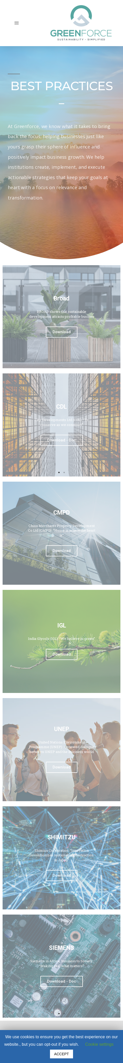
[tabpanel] (61, 424)
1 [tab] (59, 472)
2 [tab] (64, 472)
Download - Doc (61, 440)
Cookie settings (99, 1044)
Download (62, 332)
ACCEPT (61, 1054)
